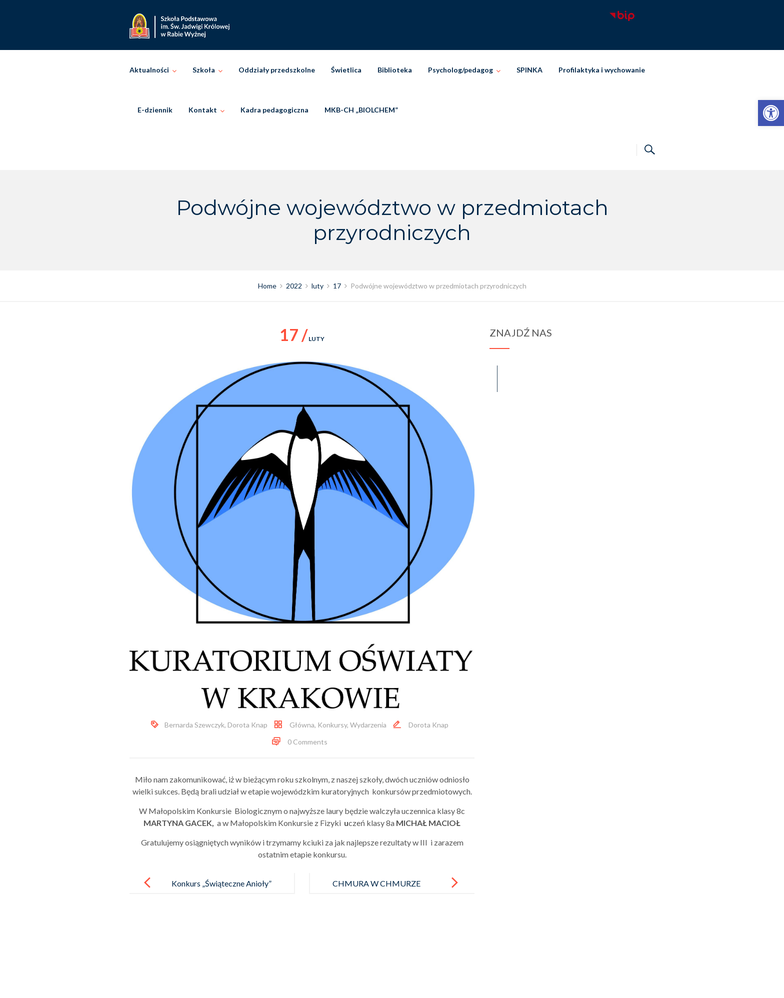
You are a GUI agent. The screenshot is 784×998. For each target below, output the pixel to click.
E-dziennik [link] (155, 110)
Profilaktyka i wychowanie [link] (601, 70)
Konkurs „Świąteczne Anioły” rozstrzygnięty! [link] (222, 891)
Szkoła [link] (203, 70)
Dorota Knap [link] (248, 724)
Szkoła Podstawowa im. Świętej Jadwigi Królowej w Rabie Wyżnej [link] (406, 979)
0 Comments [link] (308, 742)
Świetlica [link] (346, 70)
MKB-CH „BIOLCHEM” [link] (361, 110)
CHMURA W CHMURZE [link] (376, 883)
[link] (771, 113)
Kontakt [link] (202, 110)
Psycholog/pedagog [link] (460, 70)
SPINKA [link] (529, 70)
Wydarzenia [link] (368, 724)
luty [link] (302, 338)
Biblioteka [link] (395, 70)
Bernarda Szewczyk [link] (194, 724)
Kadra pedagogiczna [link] (274, 110)
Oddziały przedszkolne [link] (276, 70)
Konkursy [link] (332, 724)
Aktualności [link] (149, 70)
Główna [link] (302, 724)
